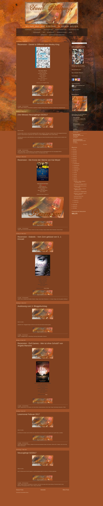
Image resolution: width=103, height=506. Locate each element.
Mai (75, 176)
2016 (74, 204)
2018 (74, 160)
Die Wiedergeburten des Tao (47, 151)
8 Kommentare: (25, 334)
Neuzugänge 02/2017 (27, 453)
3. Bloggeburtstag (24, 336)
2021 (74, 154)
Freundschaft (30, 107)
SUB (44, 32)
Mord (47, 407)
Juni (75, 174)
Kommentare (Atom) (24, 492)
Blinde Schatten (23, 444)
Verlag (55, 299)
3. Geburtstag (30, 336)
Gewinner (45, 336)
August (75, 170)
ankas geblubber (76, 117)
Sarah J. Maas (33, 485)
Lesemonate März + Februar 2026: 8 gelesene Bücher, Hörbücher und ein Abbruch (79, 119)
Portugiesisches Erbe (22, 152)
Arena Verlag (46, 288)
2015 (74, 206)
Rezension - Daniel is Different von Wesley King (38, 44)
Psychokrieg (56, 407)
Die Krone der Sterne (27, 229)
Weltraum (66, 299)
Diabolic (33, 299)
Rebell (19, 445)
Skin (47, 152)
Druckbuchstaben (76, 134)
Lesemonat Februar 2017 (29, 414)
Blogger (44, 497)
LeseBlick (75, 129)
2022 (74, 152)
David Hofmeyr (51, 484)
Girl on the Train (64, 444)
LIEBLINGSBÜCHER (48, 29)
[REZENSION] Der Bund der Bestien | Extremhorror (78, 131)
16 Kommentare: (25, 297)
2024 (74, 149)
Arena (21, 299)
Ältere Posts (66, 489)
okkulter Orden (49, 229)
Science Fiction (60, 229)
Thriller (64, 407)
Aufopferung (25, 299)
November (76, 165)
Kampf (44, 229)
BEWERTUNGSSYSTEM (60, 29)
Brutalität (30, 299)
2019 (74, 158)
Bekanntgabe (40, 336)
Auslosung (35, 336)
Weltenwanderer (77, 89)
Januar (75, 202)
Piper (46, 394)
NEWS (70, 32)
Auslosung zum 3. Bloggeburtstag (32, 306)
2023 (74, 151)
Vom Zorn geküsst (60, 299)
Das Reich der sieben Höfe (43, 484)
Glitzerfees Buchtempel (78, 139)
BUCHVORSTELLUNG (74, 29)
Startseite (43, 489)
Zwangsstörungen (61, 107)
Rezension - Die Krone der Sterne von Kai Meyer (39, 160)
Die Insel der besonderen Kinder (40, 444)
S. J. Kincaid (51, 299)
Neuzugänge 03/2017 (57, 151)
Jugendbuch (35, 107)
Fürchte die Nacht (57, 484)
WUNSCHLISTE (50, 32)
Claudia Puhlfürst (24, 484)
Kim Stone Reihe (35, 407)
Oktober (75, 167)
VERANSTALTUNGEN (62, 32)
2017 (74, 162)
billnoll (37, 497)
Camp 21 (28, 444)
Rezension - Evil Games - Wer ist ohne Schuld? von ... (80, 194)
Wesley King (55, 107)
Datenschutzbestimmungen (56, 34)
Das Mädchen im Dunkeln (32, 484)
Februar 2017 (54, 444)
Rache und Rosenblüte (30, 152)
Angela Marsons (23, 407)
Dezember (76, 163)
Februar (75, 200)
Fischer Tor (46, 194)
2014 (74, 208)
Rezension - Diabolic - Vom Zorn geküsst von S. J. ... (80, 189)
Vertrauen (51, 107)
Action (21, 229)
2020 (74, 156)
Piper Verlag (50, 407)
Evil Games (29, 407)
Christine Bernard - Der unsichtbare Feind (34, 151)
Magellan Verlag (46, 82)
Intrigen (37, 299)
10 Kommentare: (25, 106)
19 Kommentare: (25, 150)
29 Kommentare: (25, 482)
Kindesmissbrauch (42, 407)
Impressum (44, 34)
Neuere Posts (19, 489)
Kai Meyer (41, 229)
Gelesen (58, 444)
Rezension (47, 107)
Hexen (37, 229)
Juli (75, 172)
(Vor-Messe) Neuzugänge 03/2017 (33, 115)
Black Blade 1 (23, 151)
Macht (42, 299)
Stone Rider (38, 485)
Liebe (40, 299)
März (75, 179)
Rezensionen (37, 29)
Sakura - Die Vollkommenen (40, 152)
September (76, 168)
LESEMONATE (28, 29)
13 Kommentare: (25, 228)
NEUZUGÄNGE (36, 32)
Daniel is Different (24, 107)
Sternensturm (22, 445)
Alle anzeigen (85, 144)
